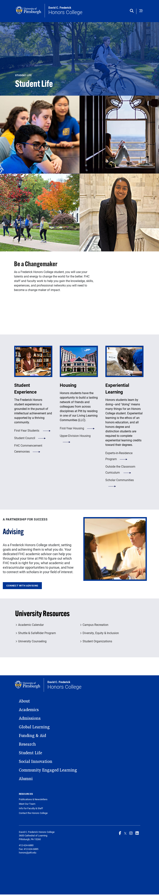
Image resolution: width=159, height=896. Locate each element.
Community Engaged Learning (48, 770)
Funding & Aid (32, 735)
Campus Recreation (95, 625)
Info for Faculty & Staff (31, 808)
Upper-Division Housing (75, 436)
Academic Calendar (31, 625)
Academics (29, 709)
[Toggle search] (132, 11)
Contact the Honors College (33, 813)
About (24, 701)
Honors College (65, 10)
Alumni (26, 778)
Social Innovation (35, 761)
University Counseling (32, 641)
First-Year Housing (72, 428)
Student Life (30, 753)
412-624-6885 (31, 849)
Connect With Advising (22, 585)
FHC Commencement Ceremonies (28, 448)
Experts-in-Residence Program (118, 456)
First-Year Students (27, 430)
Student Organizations (97, 641)
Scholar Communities (119, 480)
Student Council (24, 438)
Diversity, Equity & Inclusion (101, 633)
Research (27, 744)
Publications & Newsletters (33, 799)
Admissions (30, 718)
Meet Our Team (27, 803)
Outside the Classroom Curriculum (120, 469)
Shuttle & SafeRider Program (37, 633)
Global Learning (34, 727)
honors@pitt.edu (27, 852)
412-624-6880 (26, 845)
